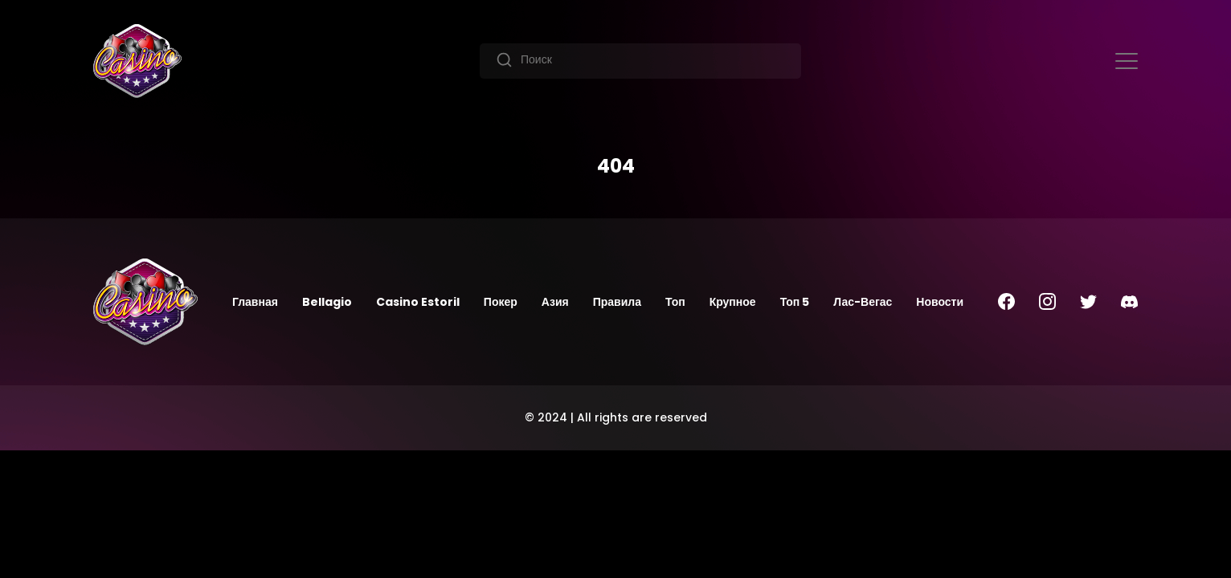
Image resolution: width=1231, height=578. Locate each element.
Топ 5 (795, 302)
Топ (675, 302)
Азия (555, 302)
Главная (255, 302)
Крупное (733, 302)
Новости (939, 302)
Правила (617, 302)
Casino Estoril (418, 302)
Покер (500, 302)
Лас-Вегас (862, 302)
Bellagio (327, 302)
